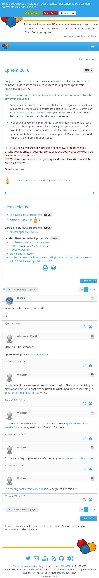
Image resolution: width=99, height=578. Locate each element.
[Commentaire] (84, 327)
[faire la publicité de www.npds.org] (37, 558)
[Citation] (90, 327)
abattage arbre (39, 354)
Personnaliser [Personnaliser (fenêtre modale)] (67, 13)
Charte (16, 566)
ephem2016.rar (23, 112)
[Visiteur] (9, 378)
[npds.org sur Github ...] (62, 558)
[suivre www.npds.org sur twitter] (29, 558)
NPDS (46, 242)
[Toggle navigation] (92, 46)
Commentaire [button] (89, 280)
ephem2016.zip (46, 112)
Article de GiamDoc (21, 219)
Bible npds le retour (21, 253)
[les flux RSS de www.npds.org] (55, 558)
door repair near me (24, 392)
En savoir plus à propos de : (26, 214)
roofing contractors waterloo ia (28, 489)
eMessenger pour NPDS (24, 232)
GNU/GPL (65, 566)
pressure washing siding (80, 458)
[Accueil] (5, 46)
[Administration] (70, 558)
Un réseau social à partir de (26, 242)
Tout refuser (50, 13)
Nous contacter (29, 566)
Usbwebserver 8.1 (20, 249)
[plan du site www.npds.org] (46, 558)
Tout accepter (32, 13)
